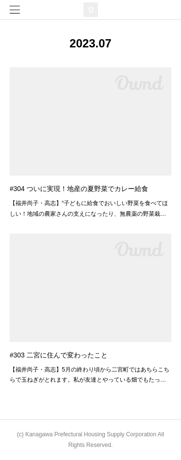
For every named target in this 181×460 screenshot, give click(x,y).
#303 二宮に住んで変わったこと (59, 355)
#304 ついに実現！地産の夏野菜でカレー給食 (79, 189)
